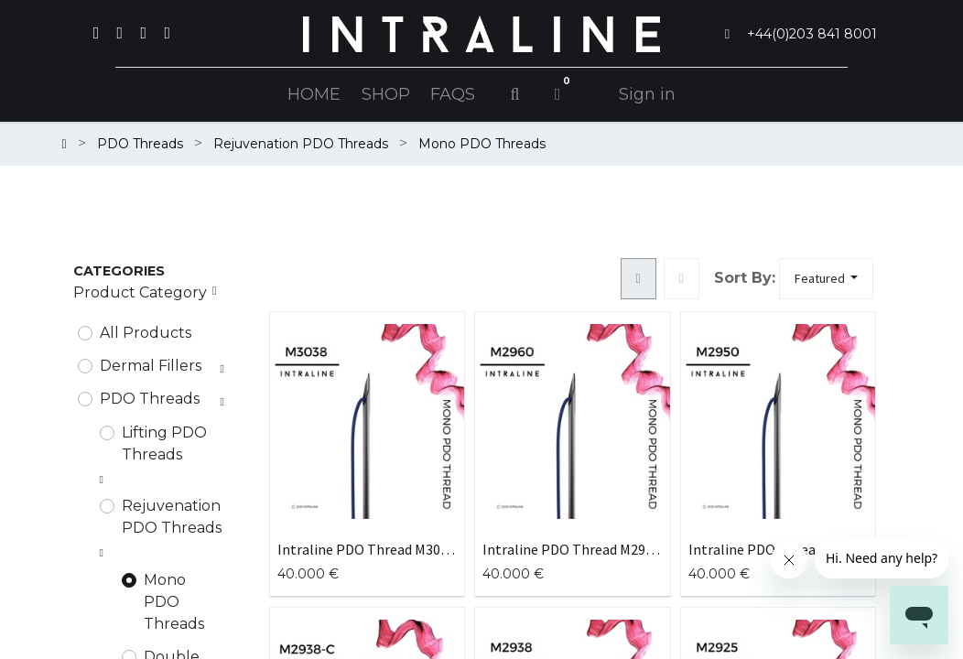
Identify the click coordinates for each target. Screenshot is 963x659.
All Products (145, 332)
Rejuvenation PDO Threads (172, 516)
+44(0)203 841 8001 (812, 34)
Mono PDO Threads (174, 601)
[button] (826, 278)
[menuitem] (314, 94)
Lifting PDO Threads (164, 443)
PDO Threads (150, 398)
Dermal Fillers (150, 365)
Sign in (647, 94)
